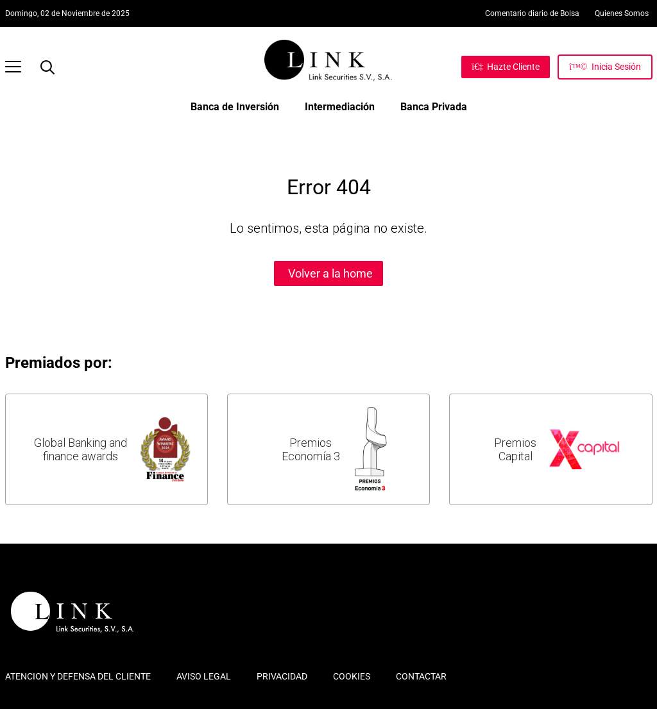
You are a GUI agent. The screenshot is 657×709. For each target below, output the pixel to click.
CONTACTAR (421, 676)
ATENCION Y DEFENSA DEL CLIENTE (78, 676)
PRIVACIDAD (282, 676)
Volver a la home (330, 273)
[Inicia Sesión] (605, 66)
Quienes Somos (622, 13)
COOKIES (351, 676)
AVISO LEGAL (203, 676)
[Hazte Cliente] (505, 66)
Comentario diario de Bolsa (532, 13)
